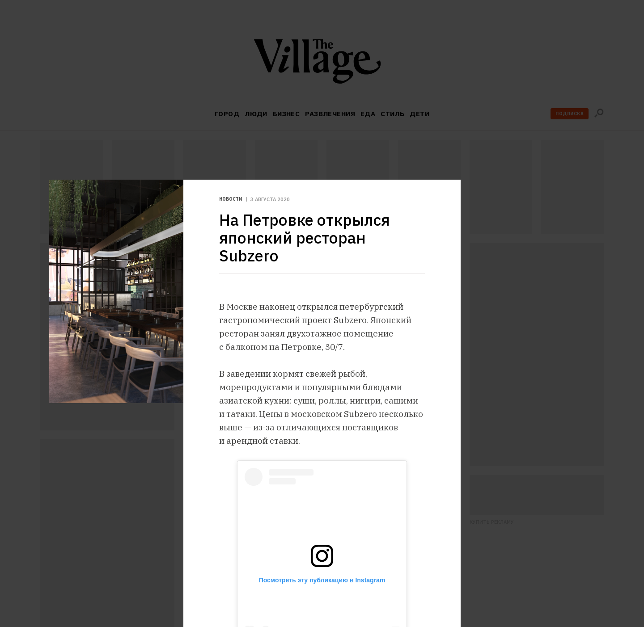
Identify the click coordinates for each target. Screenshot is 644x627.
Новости (230, 199)
